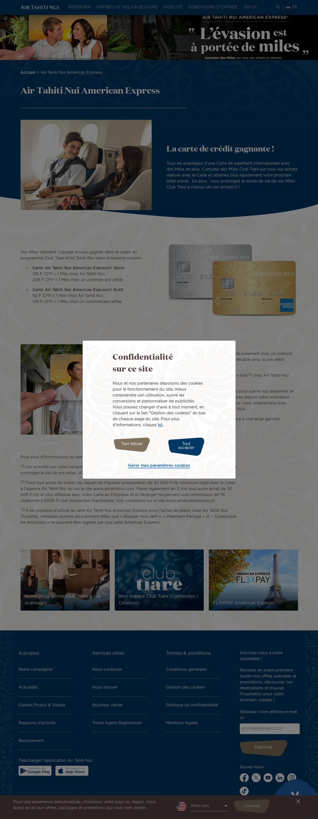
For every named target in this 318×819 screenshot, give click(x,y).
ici (160, 426)
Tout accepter (188, 446)
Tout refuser (130, 446)
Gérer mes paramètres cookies (159, 464)
